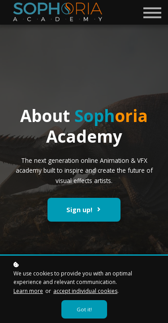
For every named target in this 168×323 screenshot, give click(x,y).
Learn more (28, 291)
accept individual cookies (85, 291)
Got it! (84, 309)
